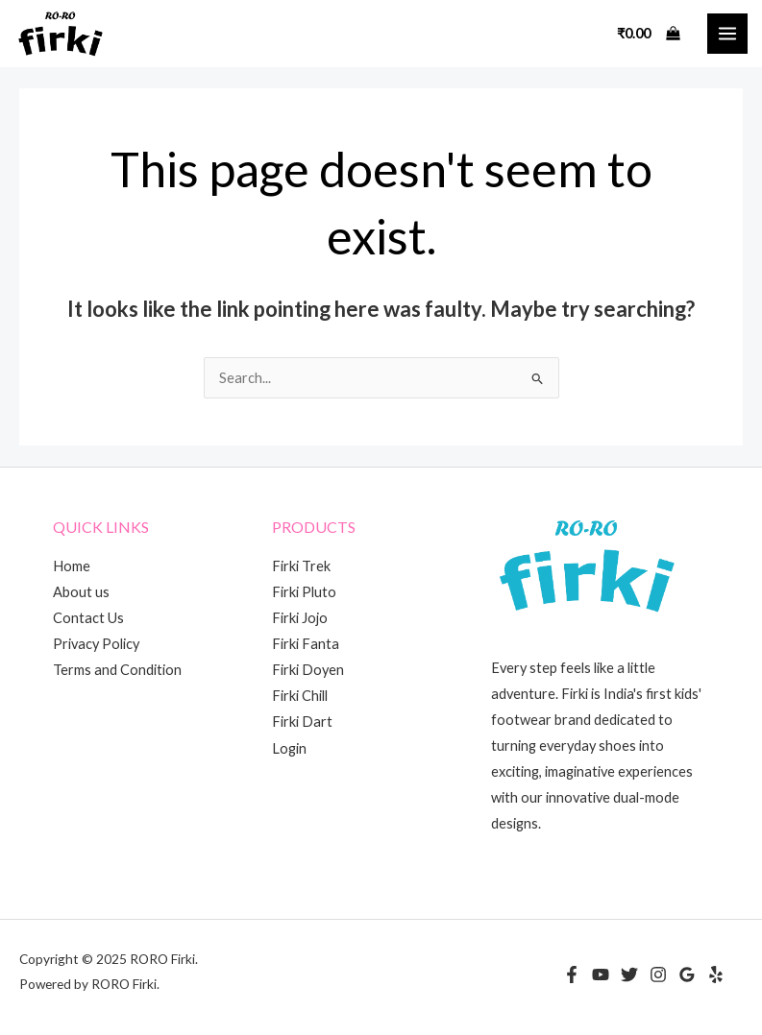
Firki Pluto (304, 592)
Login (289, 748)
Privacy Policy (96, 644)
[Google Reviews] (687, 974)
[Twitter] (629, 974)
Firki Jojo (300, 618)
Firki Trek (301, 566)
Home (71, 566)
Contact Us (88, 618)
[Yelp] (716, 974)
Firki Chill (300, 695)
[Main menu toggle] (727, 33)
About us (81, 592)
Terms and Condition (117, 670)
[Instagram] (658, 974)
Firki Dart (302, 721)
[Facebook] (571, 974)
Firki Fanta (305, 644)
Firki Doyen (308, 670)
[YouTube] (600, 974)
